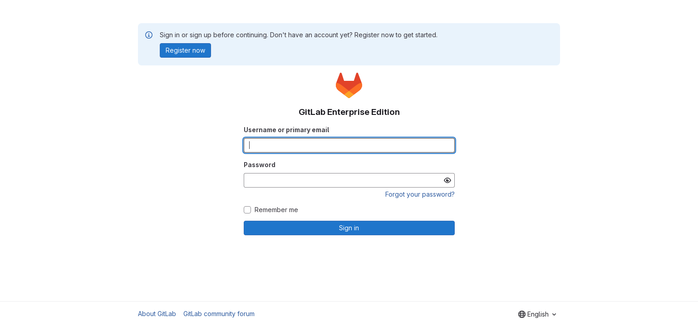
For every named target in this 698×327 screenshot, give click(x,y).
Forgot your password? (420, 194)
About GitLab (157, 313)
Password (259, 164)
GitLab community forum (219, 313)
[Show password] (447, 180)
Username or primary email (286, 130)
